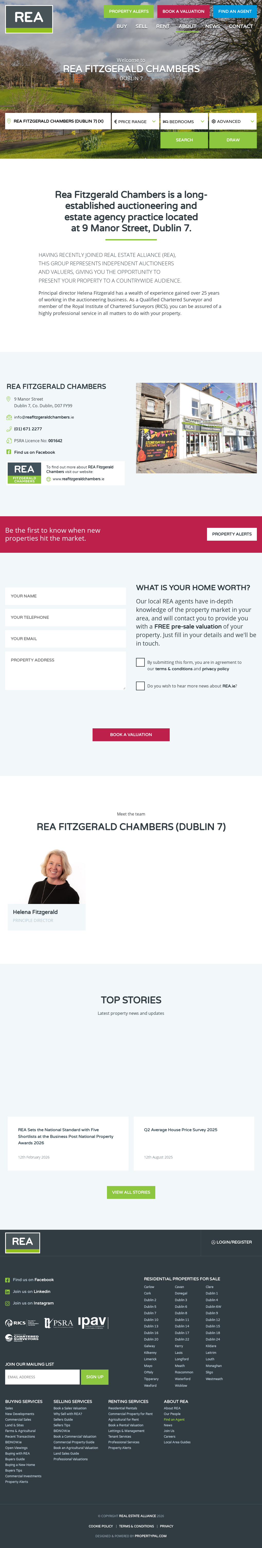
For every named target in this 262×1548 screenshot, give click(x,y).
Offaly (148, 1372)
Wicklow (181, 1386)
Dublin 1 (212, 1293)
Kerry (179, 1346)
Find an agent (235, 11)
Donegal (181, 1293)
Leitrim (211, 1353)
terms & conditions (174, 669)
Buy (121, 26)
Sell (141, 26)
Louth (210, 1359)
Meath (180, 1366)
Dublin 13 (151, 1326)
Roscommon (184, 1372)
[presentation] (175, 704)
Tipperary (151, 1379)
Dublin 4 (212, 1300)
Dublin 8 (181, 1313)
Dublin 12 (213, 1320)
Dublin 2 (150, 1300)
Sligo (209, 1372)
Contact (241, 26)
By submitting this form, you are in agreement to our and (194, 665)
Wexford (150, 1386)
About (187, 26)
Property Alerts (129, 11)
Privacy (166, 1526)
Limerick (150, 1359)
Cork (147, 1293)
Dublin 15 (213, 1326)
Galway (149, 1346)
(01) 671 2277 (28, 429)
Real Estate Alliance (137, 1516)
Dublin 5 (150, 1307)
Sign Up (94, 1377)
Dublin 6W (213, 1307)
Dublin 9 (212, 1313)
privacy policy (215, 669)
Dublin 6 (181, 1307)
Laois (179, 1353)
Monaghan (214, 1366)
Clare (209, 1287)
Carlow (149, 1287)
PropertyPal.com (151, 1536)
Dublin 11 (182, 1320)
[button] (233, 121)
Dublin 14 (182, 1326)
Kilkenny (150, 1353)
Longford (182, 1359)
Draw (233, 140)
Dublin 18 (213, 1333)
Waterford (183, 1379)
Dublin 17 (182, 1333)
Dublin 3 (181, 1300)
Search (184, 140)
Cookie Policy (101, 1526)
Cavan (179, 1287)
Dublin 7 (150, 1313)
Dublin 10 (151, 1320)
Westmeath (214, 1379)
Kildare (211, 1346)
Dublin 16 (151, 1333)
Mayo (148, 1366)
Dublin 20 (151, 1339)
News (212, 26)
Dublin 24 (213, 1339)
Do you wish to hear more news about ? (192, 686)
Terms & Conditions (136, 1526)
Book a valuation (183, 11)
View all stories (131, 1192)
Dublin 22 (182, 1339)
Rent (163, 26)
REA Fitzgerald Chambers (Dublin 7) (58, 121)
